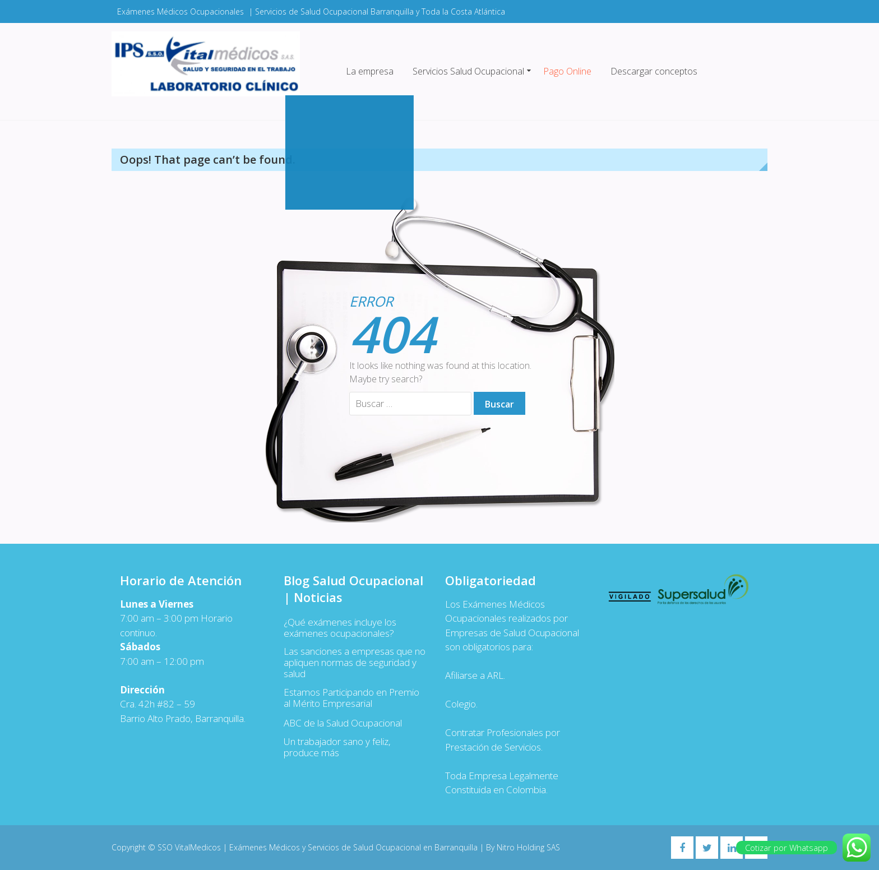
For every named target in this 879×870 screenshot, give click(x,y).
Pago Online (567, 71)
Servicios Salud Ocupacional (468, 71)
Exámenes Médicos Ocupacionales (180, 11)
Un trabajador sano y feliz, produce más (337, 747)
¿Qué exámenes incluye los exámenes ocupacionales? (340, 628)
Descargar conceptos (653, 71)
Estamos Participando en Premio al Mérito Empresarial (351, 698)
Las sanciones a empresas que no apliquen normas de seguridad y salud (354, 662)
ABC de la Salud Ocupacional (343, 723)
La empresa (370, 71)
